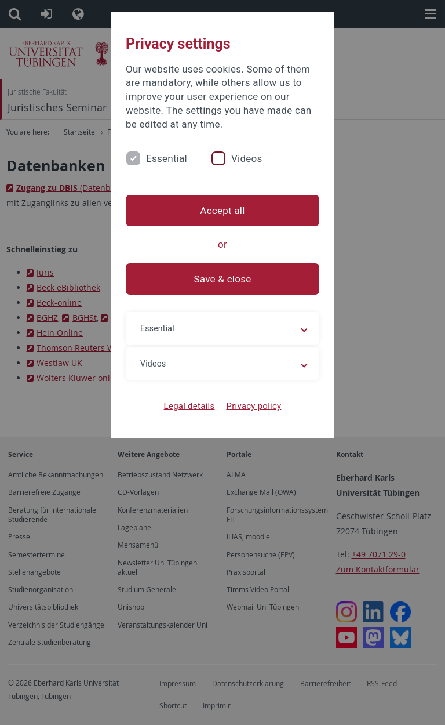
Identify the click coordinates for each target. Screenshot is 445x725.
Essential (166, 158)
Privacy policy (253, 406)
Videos (246, 158)
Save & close (222, 279)
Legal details (189, 406)
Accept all (222, 210)
